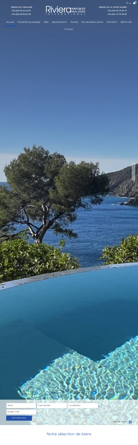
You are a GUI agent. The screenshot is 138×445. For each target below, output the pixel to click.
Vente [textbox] (10, 438)
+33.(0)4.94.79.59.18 (116, 11)
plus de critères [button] (122, 441)
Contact (132, 22)
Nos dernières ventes (86, 22)
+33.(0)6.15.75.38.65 (116, 14)
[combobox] (19, 438)
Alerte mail (119, 22)
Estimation (105, 22)
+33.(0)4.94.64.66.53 (21, 11)
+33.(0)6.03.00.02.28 (21, 14)
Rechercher (121, 438)
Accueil (5, 22)
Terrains (68, 22)
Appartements (53, 22)
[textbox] (45, 438)
